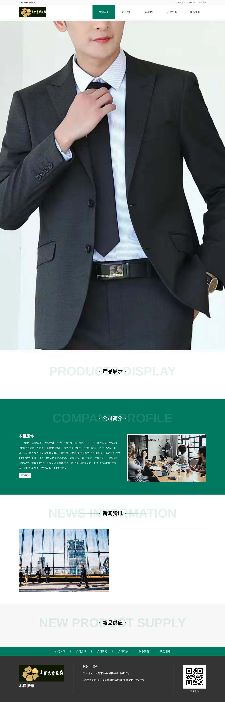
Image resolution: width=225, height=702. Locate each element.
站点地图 (165, 651)
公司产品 (123, 651)
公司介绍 (81, 651)
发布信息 (192, 2)
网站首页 (104, 12)
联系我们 (195, 12)
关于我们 (127, 12)
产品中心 (172, 12)
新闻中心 (149, 12)
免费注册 (202, 2)
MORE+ (25, 475)
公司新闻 (102, 651)
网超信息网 (180, 2)
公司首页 (60, 651)
